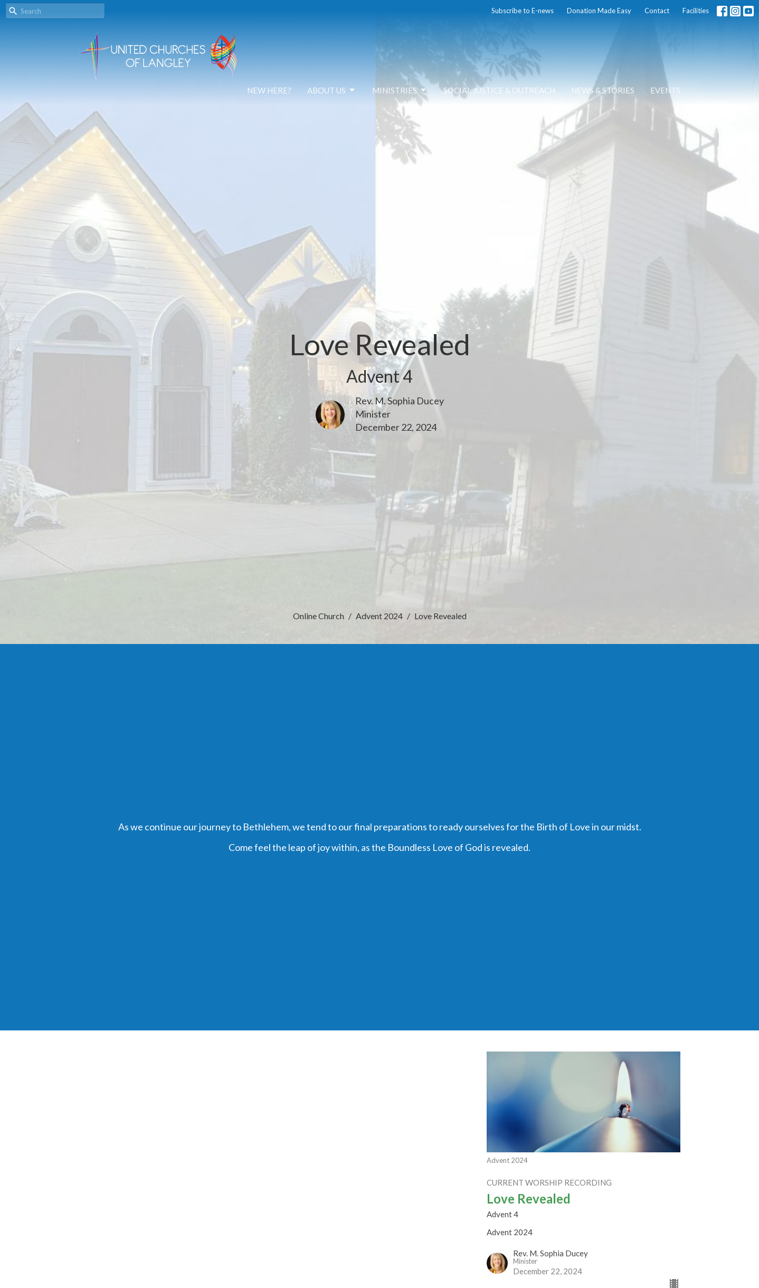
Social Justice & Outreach (499, 90)
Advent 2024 (379, 616)
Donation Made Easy (599, 10)
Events (665, 90)
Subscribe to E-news (522, 10)
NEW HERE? (269, 90)
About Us (331, 90)
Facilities (695, 10)
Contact (656, 10)
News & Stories (602, 90)
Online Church (318, 616)
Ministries (400, 90)
